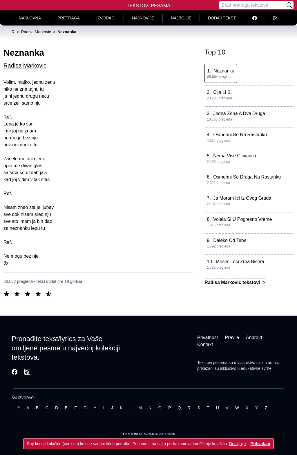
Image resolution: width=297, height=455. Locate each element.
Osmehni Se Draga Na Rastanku (247, 176)
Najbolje (181, 18)
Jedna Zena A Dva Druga (239, 113)
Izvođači (105, 18)
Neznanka (223, 70)
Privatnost (207, 337)
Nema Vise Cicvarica (234, 155)
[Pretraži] (289, 5)
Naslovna (30, 18)
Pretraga (68, 18)
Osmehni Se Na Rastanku (240, 134)
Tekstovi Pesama (148, 5)
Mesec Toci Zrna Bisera (240, 261)
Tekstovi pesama (212, 362)
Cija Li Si (222, 92)
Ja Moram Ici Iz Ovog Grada (242, 198)
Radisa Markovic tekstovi (232, 282)
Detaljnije (237, 443)
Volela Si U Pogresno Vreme (242, 219)
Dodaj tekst (222, 18)
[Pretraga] (252, 5)
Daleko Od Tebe (229, 240)
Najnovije (143, 18)
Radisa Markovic (24, 65)
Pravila (232, 337)
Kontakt (205, 344)
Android (254, 337)
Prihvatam (260, 443)
